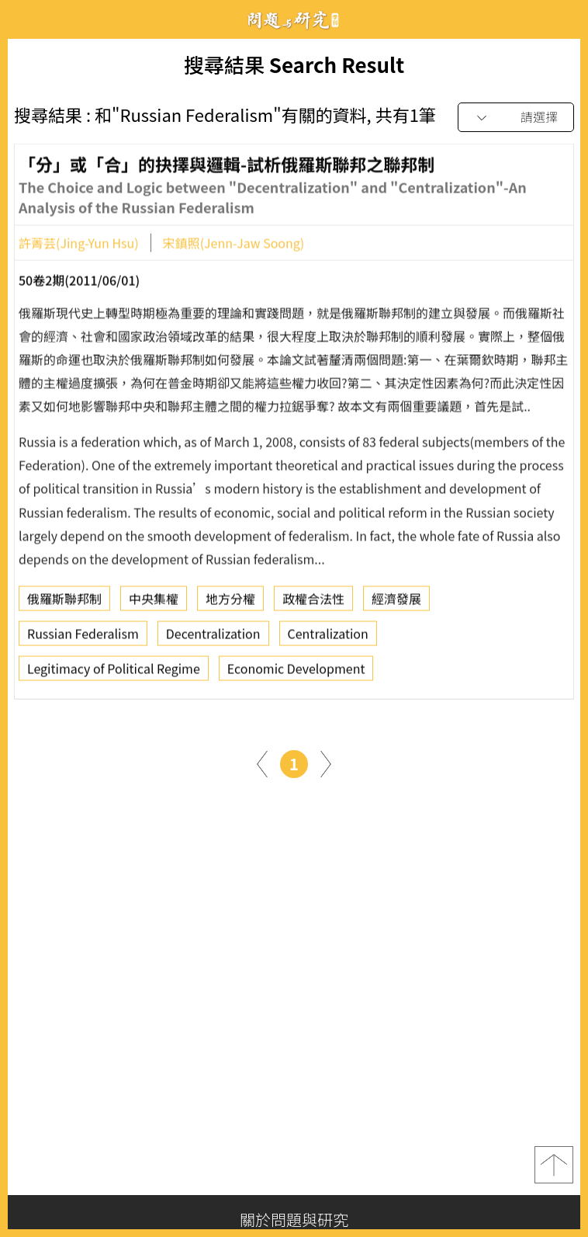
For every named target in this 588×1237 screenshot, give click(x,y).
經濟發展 (396, 602)
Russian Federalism (83, 637)
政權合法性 (313, 602)
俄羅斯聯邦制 (64, 602)
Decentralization (213, 637)
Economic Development (296, 672)
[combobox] (515, 117)
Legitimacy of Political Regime (113, 672)
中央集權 (153, 602)
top (553, 1164)
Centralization (328, 637)
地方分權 (230, 602)
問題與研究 (294, 19)
